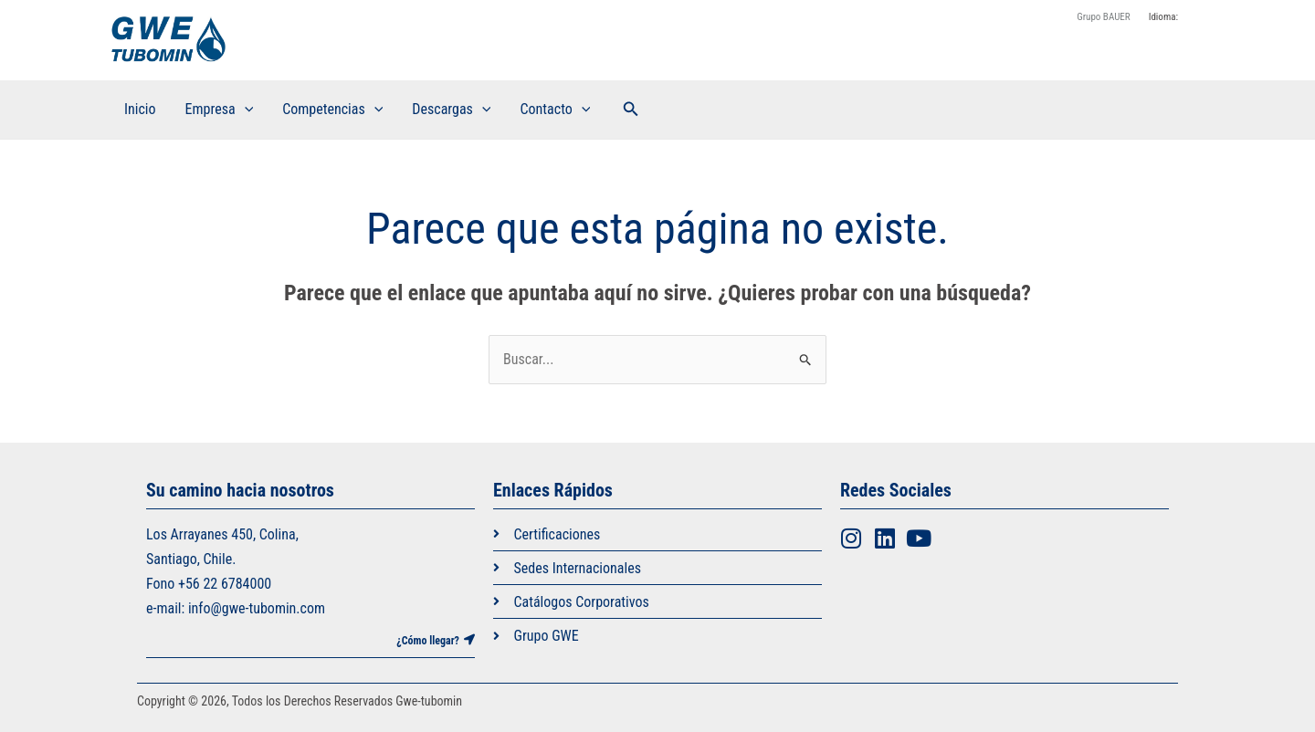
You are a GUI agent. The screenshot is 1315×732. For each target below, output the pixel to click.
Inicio (140, 109)
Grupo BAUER (1103, 17)
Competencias (332, 109)
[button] (631, 109)
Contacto (555, 109)
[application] (245, 109)
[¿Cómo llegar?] (469, 639)
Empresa (219, 109)
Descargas (451, 109)
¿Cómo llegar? (427, 640)
